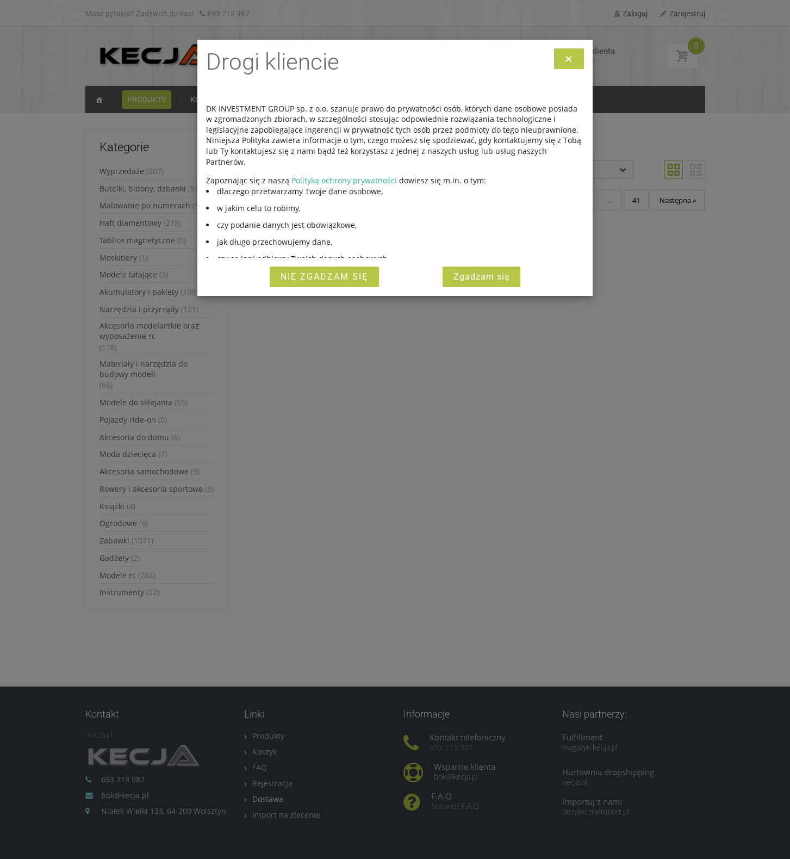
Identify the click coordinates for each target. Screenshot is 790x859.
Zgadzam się (481, 276)
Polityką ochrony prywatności (344, 180)
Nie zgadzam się (324, 276)
